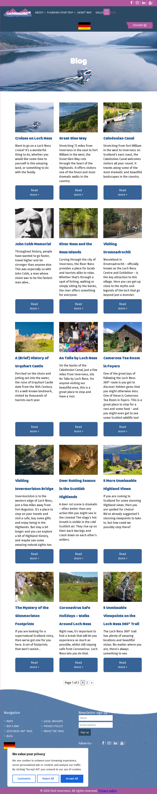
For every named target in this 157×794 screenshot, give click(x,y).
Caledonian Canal (118, 139)
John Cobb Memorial (33, 244)
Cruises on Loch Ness (33, 139)
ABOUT (39, 12)
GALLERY (101, 12)
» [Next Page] (91, 682)
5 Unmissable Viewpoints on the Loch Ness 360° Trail (121, 616)
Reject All (48, 778)
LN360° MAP (84, 12)
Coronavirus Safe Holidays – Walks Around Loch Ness (75, 616)
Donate (140, 25)
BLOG (113, 12)
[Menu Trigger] (106, 12)
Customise (24, 778)
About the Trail (54, 731)
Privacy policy (107, 791)
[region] (47, 767)
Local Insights (53, 721)
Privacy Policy (53, 726)
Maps (9, 721)
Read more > (34, 192)
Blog (9, 736)
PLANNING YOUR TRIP (60, 12)
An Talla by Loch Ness (78, 358)
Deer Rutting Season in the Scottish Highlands (77, 489)
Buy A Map (12, 726)
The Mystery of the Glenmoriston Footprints (32, 616)
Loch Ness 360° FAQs (19, 731)
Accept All (72, 778)
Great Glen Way (73, 139)
